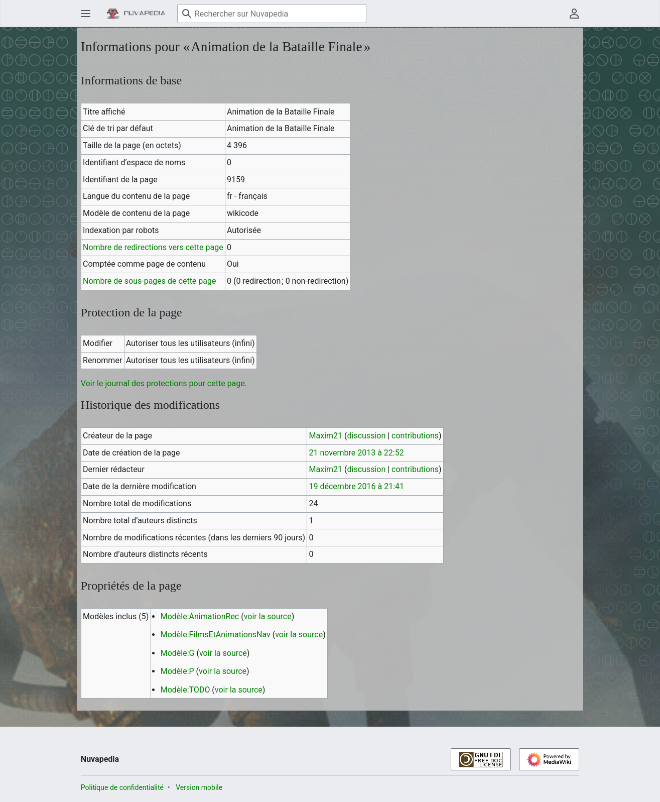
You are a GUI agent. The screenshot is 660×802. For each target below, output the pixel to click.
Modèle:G (178, 653)
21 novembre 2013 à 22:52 (356, 452)
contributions (415, 435)
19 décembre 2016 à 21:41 (357, 486)
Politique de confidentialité (122, 787)
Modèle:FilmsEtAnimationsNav (216, 634)
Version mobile (199, 787)
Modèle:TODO (185, 690)
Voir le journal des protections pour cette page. (164, 383)
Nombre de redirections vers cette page (153, 247)
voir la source (268, 616)
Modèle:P (177, 671)
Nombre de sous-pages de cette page (149, 281)
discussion (366, 435)
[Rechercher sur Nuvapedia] (272, 14)
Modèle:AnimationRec (200, 616)
